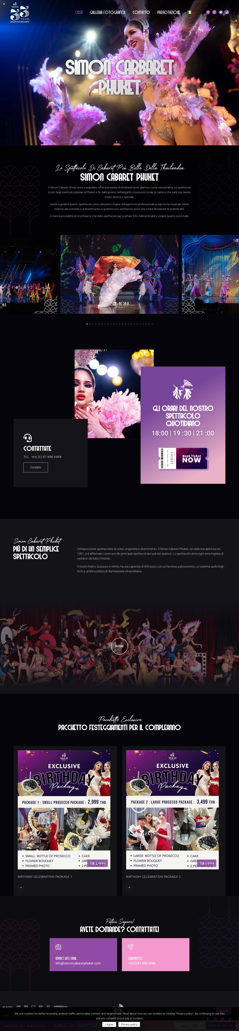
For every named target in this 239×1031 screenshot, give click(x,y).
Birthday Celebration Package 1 (45, 874)
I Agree (109, 1024)
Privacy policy (129, 1024)
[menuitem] (190, 12)
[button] (116, 142)
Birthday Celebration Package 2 (153, 874)
